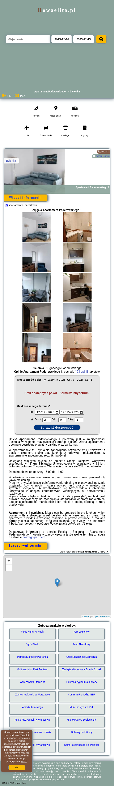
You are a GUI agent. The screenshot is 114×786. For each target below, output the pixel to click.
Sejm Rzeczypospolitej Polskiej (81, 744)
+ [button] (8, 561)
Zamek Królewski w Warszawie (32, 694)
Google (24, 735)
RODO (24, 761)
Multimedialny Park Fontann (32, 669)
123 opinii (81, 371)
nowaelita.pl (57, 10)
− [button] (8, 567)
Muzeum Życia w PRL (81, 707)
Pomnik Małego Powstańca (32, 656)
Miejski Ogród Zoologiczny (81, 719)
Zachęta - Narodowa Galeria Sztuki (81, 669)
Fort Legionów (81, 631)
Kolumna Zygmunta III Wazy (81, 682)
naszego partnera (33, 537)
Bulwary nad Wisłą (81, 732)
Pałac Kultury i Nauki (32, 631)
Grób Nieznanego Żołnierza (81, 656)
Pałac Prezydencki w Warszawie (32, 719)
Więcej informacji (25, 198)
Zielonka (11, 160)
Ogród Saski (32, 644)
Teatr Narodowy (81, 644)
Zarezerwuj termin (25, 545)
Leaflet (86, 616)
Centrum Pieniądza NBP (81, 694)
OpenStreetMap (102, 616)
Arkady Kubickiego (32, 707)
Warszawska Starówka (32, 682)
